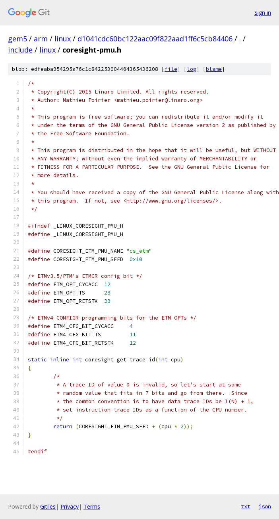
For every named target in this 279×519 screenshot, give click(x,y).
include (20, 50)
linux (62, 38)
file (171, 69)
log (191, 69)
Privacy (69, 506)
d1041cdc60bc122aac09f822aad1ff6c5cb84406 (155, 38)
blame (214, 69)
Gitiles (48, 506)
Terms (91, 506)
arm (41, 38)
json (264, 506)
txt (245, 506)
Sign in (262, 12)
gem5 (17, 38)
